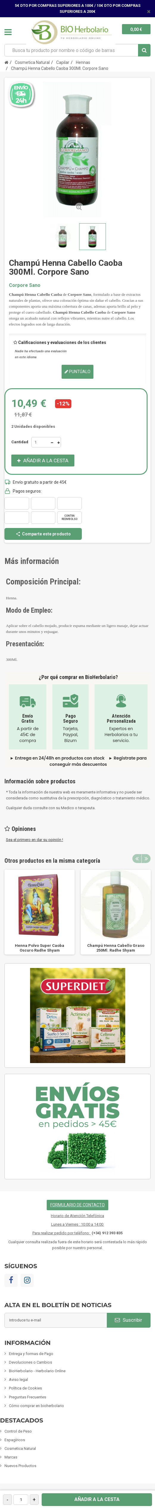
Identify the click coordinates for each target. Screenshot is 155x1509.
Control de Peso (18, 1431)
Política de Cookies (25, 1388)
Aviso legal (18, 1379)
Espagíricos (14, 1440)
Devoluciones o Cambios (30, 1362)
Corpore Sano (24, 285)
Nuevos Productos (20, 1466)
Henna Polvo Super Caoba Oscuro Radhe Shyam (39, 947)
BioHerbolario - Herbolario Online (37, 1371)
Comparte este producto (43, 534)
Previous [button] (136, 858)
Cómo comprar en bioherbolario (36, 1405)
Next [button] (146, 858)
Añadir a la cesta (97, 1499)
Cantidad (19, 442)
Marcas (10, 1457)
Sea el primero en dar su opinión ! (34, 839)
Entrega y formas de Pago (31, 1353)
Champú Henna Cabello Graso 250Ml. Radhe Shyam (115, 947)
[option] (39, 912)
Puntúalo (77, 371)
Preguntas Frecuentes (27, 1397)
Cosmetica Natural (20, 1448)
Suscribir (128, 1320)
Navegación (8, 32)
